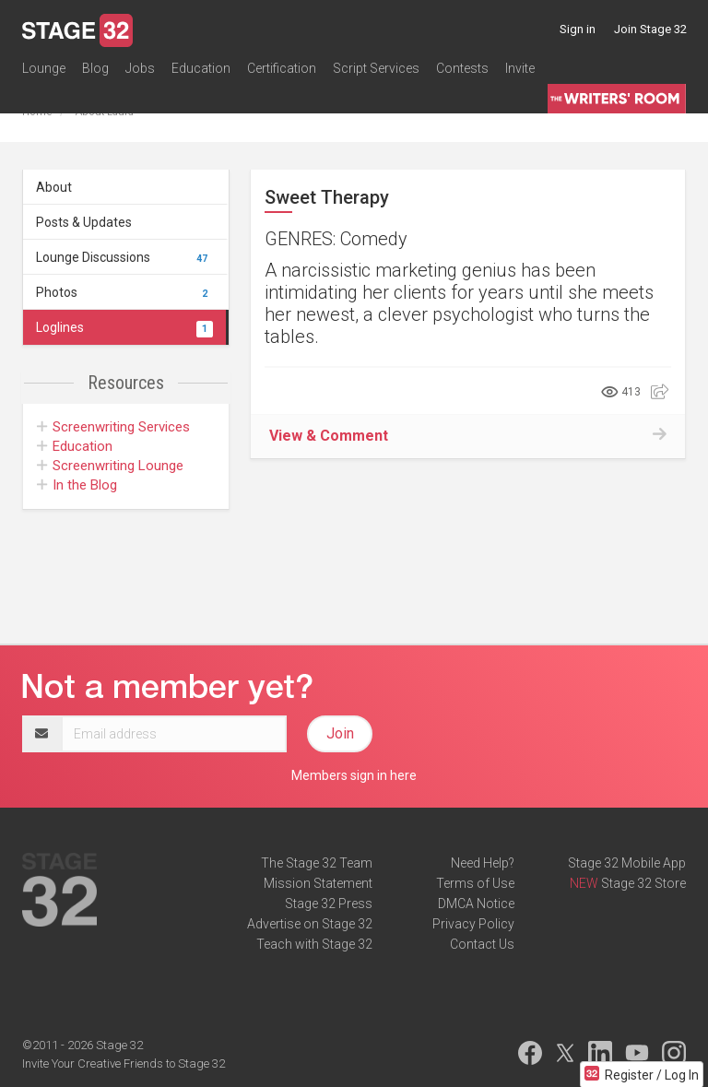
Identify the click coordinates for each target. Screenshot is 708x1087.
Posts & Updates (84, 222)
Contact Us (482, 944)
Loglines (124, 327)
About (54, 187)
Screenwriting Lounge (110, 465)
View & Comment (328, 435)
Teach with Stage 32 (314, 944)
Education (200, 68)
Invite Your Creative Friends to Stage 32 (123, 1063)
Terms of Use (475, 883)
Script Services (376, 68)
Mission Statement (318, 883)
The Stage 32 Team (316, 863)
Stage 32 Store (643, 883)
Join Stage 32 (650, 29)
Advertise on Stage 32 (309, 923)
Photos (124, 292)
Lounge (43, 68)
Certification (281, 68)
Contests (462, 68)
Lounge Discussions (124, 257)
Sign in (578, 29)
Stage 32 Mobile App (627, 863)
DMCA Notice (476, 903)
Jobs (140, 68)
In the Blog (77, 485)
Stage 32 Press (328, 903)
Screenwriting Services (113, 427)
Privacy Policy (473, 923)
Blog (95, 68)
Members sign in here (354, 775)
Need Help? (482, 863)
